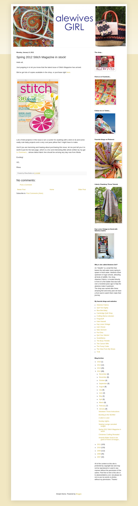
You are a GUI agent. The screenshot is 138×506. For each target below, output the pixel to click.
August (102, 387)
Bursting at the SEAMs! (107, 415)
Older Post (82, 189)
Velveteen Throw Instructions (109, 412)
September (103, 384)
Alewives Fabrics (103, 305)
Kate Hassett (101, 321)
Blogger (78, 494)
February (102, 406)
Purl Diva (100, 333)
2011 (99, 444)
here (68, 72)
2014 (99, 365)
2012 (99, 371)
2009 (99, 451)
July (100, 390)
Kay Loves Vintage (103, 324)
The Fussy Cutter (103, 346)
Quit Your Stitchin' (103, 335)
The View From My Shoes (106, 349)
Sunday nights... (104, 421)
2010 (99, 447)
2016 (99, 362)
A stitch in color (104, 418)
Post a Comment (26, 185)
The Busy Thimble (103, 341)
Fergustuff (100, 319)
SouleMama (101, 338)
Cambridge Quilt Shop (105, 313)
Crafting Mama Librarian (105, 316)
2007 (99, 457)
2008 (99, 454)
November (103, 377)
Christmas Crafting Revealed (109, 435)
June (101, 393)
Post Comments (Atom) (34, 193)
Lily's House (101, 327)
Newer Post (21, 189)
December (103, 374)
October (102, 380)
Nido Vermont (101, 330)
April (101, 399)
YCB (98, 352)
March (101, 402)
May (101, 396)
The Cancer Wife (103, 344)
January (102, 409)
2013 (99, 368)
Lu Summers (21, 152)
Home (52, 189)
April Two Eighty (102, 308)
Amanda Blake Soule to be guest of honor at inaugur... (109, 439)
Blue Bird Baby (102, 310)
